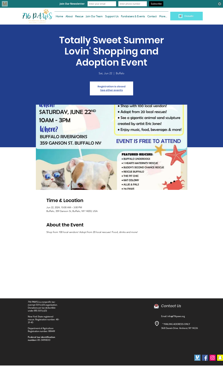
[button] (94, 15)
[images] (197, 358)
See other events (111, 90)
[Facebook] (205, 358)
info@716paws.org (176, 316)
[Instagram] (213, 358)
